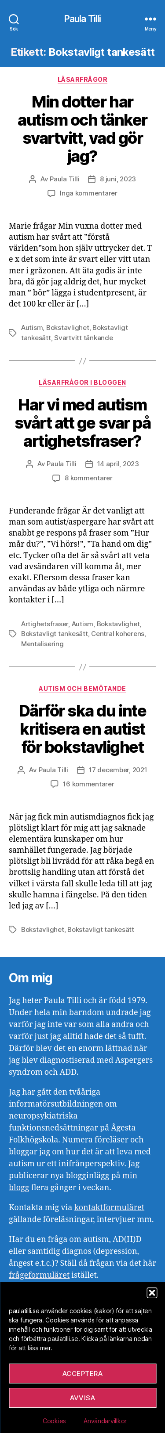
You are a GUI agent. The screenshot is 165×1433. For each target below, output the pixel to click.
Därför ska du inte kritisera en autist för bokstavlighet (82, 729)
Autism (32, 327)
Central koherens (117, 633)
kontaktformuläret (109, 1208)
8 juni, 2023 (118, 179)
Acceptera (82, 1373)
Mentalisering (42, 644)
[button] (151, 1292)
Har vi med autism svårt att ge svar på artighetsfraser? (82, 423)
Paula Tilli (82, 18)
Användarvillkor (105, 1421)
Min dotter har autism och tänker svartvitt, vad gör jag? (82, 129)
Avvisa (82, 1398)
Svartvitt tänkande (83, 337)
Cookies (54, 1421)
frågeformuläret (39, 1275)
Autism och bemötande (82, 688)
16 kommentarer (88, 784)
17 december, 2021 (118, 770)
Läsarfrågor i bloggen (82, 382)
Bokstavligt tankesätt (54, 633)
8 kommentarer (89, 478)
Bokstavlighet (67, 327)
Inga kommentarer (88, 193)
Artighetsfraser (44, 624)
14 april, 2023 (118, 464)
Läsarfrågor (83, 79)
